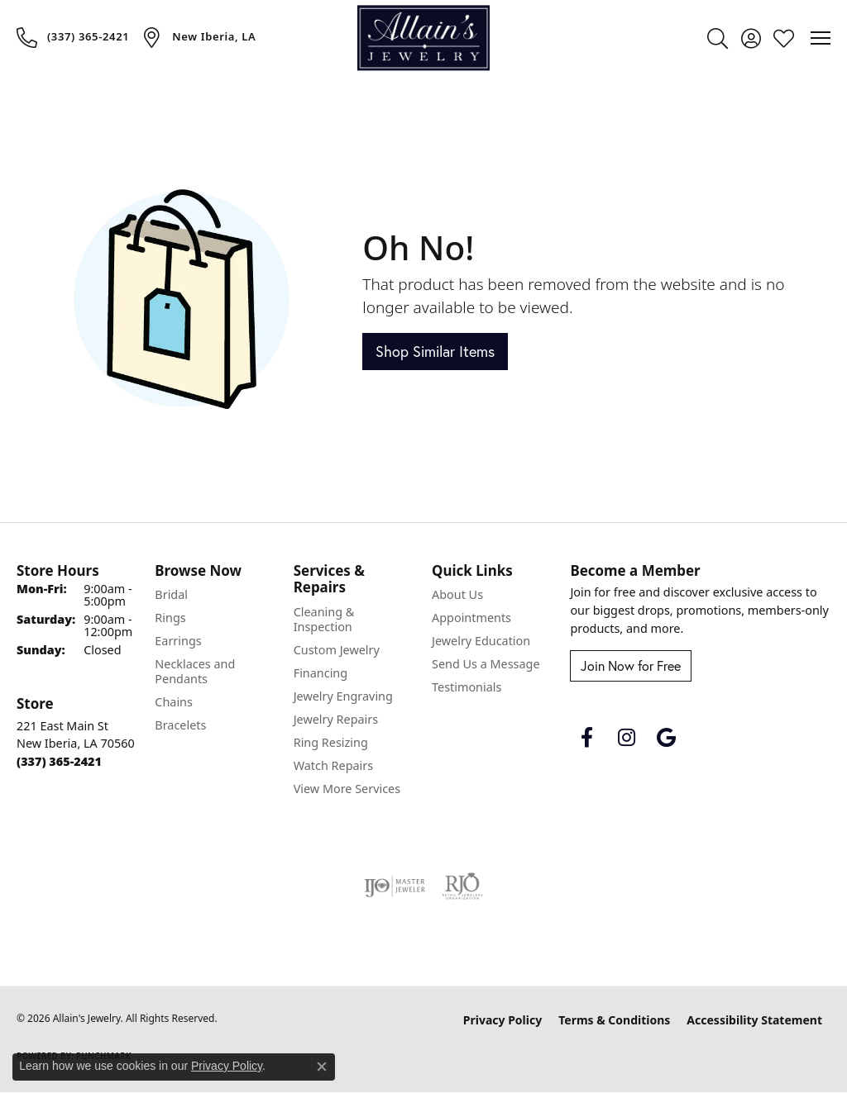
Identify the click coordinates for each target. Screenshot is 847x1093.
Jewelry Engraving (343, 696)
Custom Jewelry (337, 650)
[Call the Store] (59, 761)
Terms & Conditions (614, 1020)
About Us (457, 594)
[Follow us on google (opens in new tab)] (665, 737)
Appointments (471, 617)
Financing (320, 673)
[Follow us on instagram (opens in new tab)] (626, 737)
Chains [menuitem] (174, 702)
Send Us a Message (485, 664)
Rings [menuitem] (170, 617)
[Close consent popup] (322, 1067)
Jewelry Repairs (336, 719)
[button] (717, 38)
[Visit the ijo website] (395, 886)
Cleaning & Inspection (324, 619)
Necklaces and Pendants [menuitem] (195, 671)
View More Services (347, 788)
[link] (73, 37)
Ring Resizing (331, 742)
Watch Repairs (333, 765)
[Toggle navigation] (820, 38)
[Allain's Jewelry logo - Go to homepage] (423, 37)
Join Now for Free (631, 666)
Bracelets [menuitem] (180, 725)
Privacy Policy (502, 1020)
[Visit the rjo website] (462, 886)
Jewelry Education (481, 641)
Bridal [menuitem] (171, 594)
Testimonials (466, 687)
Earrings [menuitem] (178, 641)
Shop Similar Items (435, 351)
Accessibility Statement (754, 1020)
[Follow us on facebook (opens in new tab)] (586, 737)
